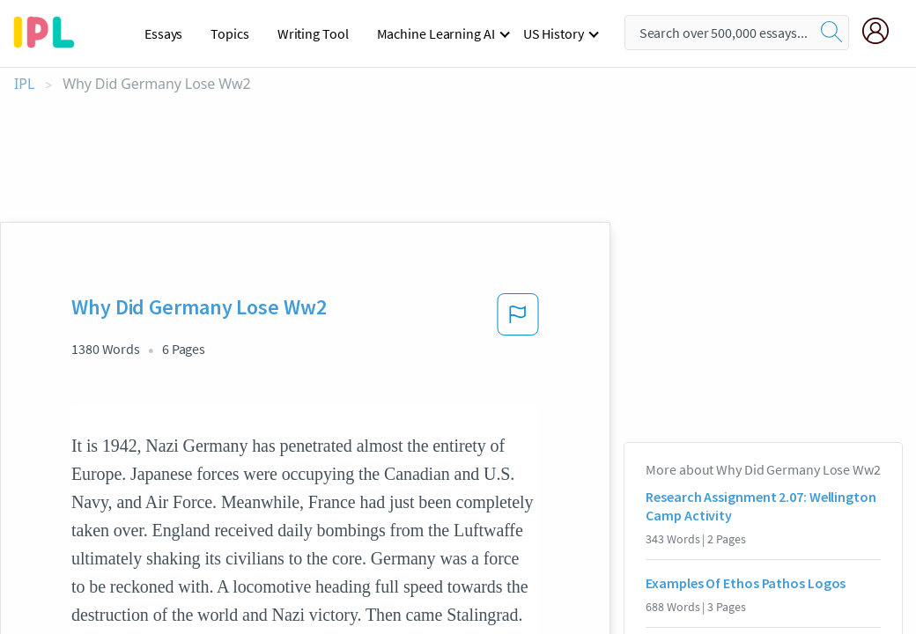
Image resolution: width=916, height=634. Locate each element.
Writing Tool (313, 33)
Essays (163, 33)
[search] (831, 32)
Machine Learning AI (436, 33)
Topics (229, 33)
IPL (24, 84)
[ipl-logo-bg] (50, 29)
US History (553, 33)
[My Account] (882, 31)
